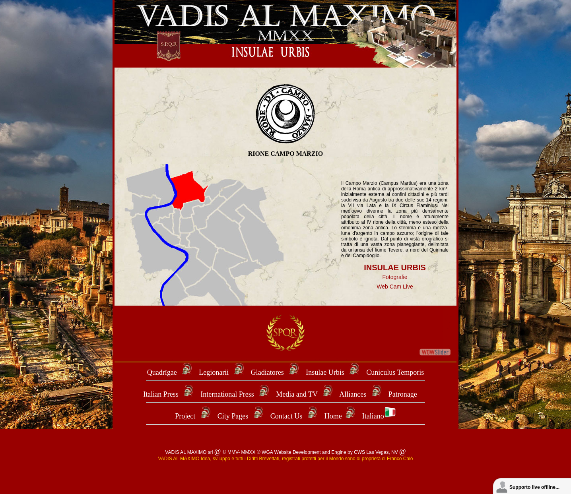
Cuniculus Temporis (395, 372)
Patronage (402, 394)
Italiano (379, 416)
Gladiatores (267, 372)
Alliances (353, 394)
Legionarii (214, 372)
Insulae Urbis (325, 372)
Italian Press (160, 394)
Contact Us (286, 416)
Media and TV (296, 394)
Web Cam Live (395, 286)
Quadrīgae (163, 372)
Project (185, 416)
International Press (227, 394)
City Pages (233, 416)
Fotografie (394, 277)
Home (333, 416)
